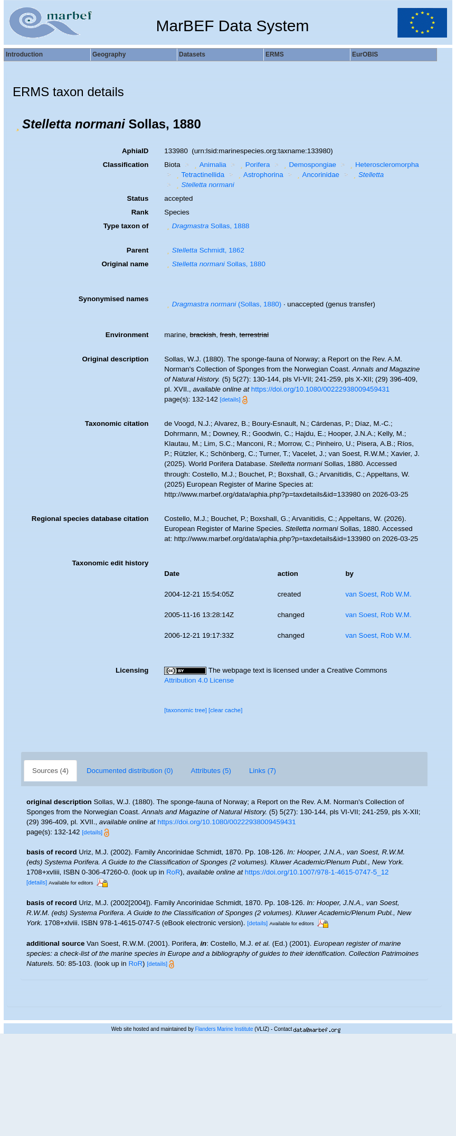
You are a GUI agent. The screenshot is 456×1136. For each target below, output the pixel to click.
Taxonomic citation (116, 423)
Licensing (132, 670)
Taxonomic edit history (110, 563)
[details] (230, 399)
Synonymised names (114, 299)
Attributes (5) (211, 771)
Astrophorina (259, 175)
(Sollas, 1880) (222, 304)
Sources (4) (50, 771)
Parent (137, 250)
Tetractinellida (199, 175)
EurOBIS (365, 54)
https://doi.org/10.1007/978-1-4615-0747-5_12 (317, 872)
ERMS (274, 54)
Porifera (254, 165)
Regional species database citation (90, 519)
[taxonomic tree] (185, 710)
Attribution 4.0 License (199, 680)
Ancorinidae (316, 175)
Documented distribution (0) (130, 771)
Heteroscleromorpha (383, 165)
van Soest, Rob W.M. (378, 594)
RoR (173, 872)
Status (138, 198)
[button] (17, 124)
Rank (140, 212)
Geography (109, 54)
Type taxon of (126, 226)
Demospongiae (308, 165)
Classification (126, 165)
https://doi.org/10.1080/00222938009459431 (320, 389)
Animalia (209, 165)
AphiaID (135, 151)
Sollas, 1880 (214, 264)
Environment (127, 335)
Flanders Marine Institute (224, 1029)
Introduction (24, 54)
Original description (115, 359)
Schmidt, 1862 (204, 250)
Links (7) (262, 771)
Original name (124, 264)
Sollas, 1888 (206, 226)
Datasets (192, 54)
